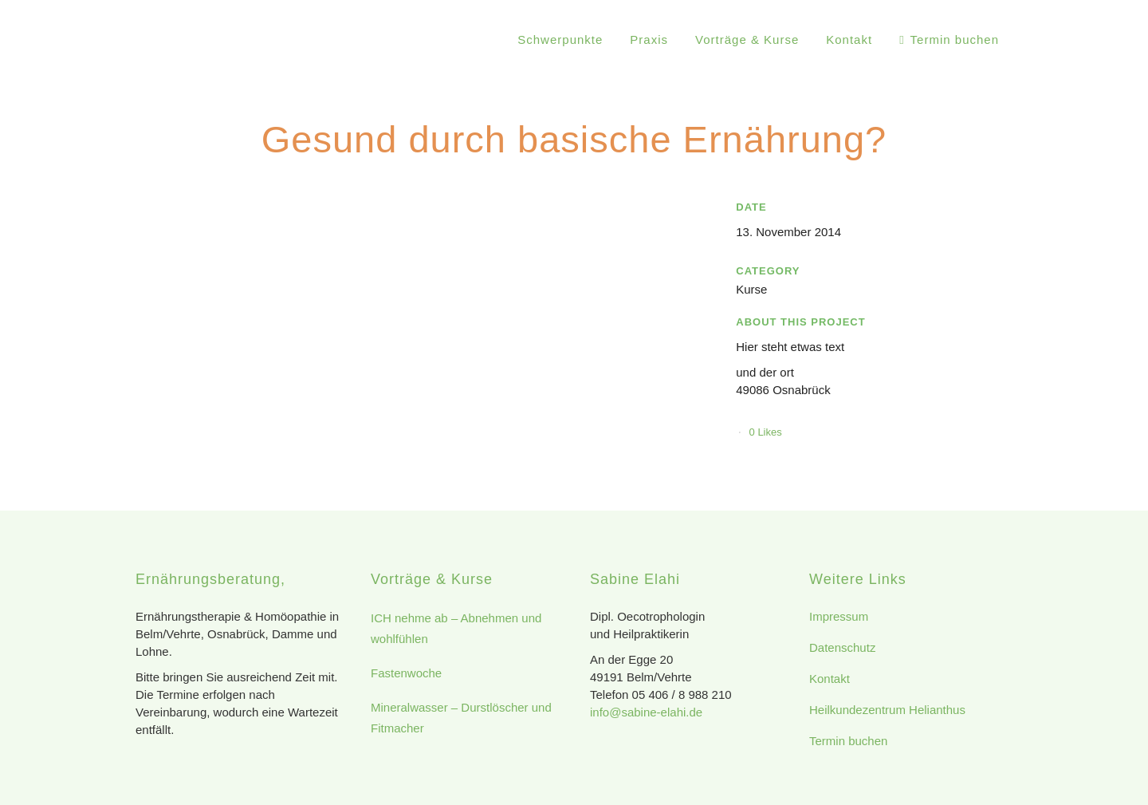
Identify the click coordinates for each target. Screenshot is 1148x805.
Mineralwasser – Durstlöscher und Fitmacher (461, 717)
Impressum (838, 616)
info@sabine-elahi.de (646, 712)
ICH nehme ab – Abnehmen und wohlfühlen (456, 628)
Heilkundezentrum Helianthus (887, 709)
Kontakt (829, 678)
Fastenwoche (406, 673)
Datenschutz (842, 647)
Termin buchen (848, 741)
